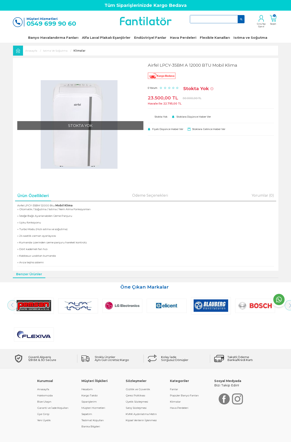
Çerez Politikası (135, 366)
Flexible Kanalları (215, 37)
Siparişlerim (89, 372)
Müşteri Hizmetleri (93, 379)
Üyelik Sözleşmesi (137, 372)
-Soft (121, 436)
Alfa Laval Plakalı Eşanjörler (106, 37)
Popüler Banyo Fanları (184, 366)
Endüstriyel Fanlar (150, 37)
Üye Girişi (43, 385)
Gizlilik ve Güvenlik (138, 360)
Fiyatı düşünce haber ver (167, 129)
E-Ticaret (132, 436)
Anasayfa (43, 360)
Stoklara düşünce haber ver (193, 116)
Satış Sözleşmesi (136, 379)
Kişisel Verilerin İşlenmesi (141, 391)
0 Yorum (152, 87)
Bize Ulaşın (44, 372)
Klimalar (175, 372)
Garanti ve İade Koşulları (52, 379)
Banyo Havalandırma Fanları (53, 37)
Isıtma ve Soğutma (250, 37)
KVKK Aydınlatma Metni (141, 385)
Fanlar (174, 360)
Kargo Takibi (89, 366)
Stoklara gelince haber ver (208, 129)
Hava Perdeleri (183, 37)
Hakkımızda (45, 366)
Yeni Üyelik (44, 391)
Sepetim (86, 385)
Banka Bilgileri (90, 397)
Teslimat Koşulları (92, 391)
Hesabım (87, 360)
